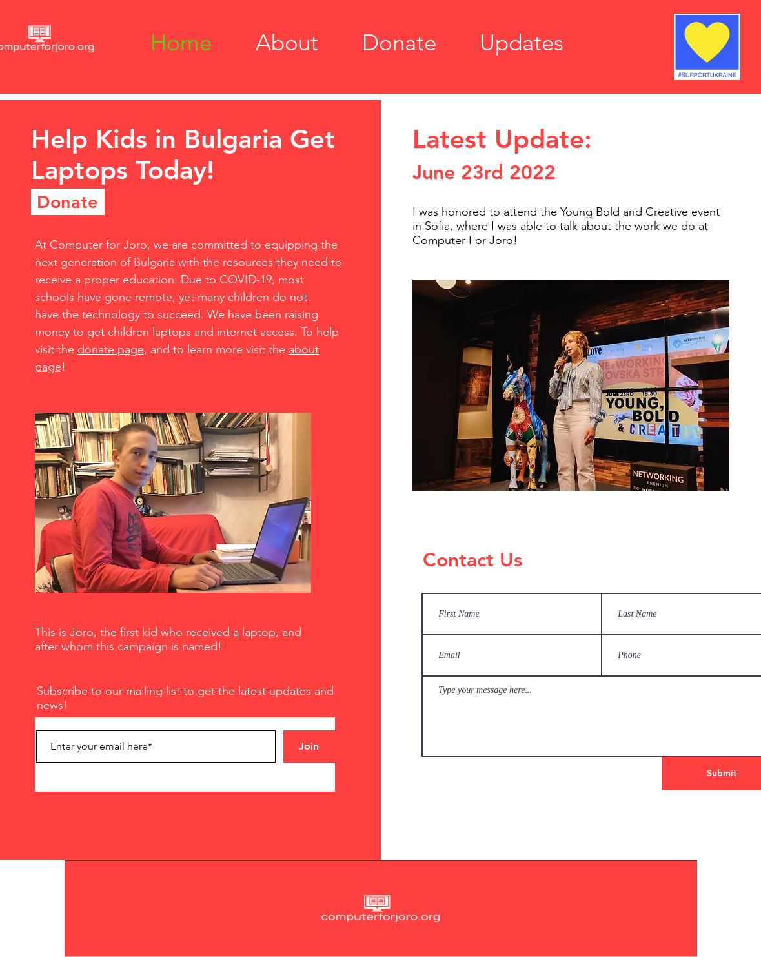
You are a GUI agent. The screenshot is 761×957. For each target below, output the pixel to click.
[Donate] (68, 202)
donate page (110, 349)
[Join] (309, 746)
